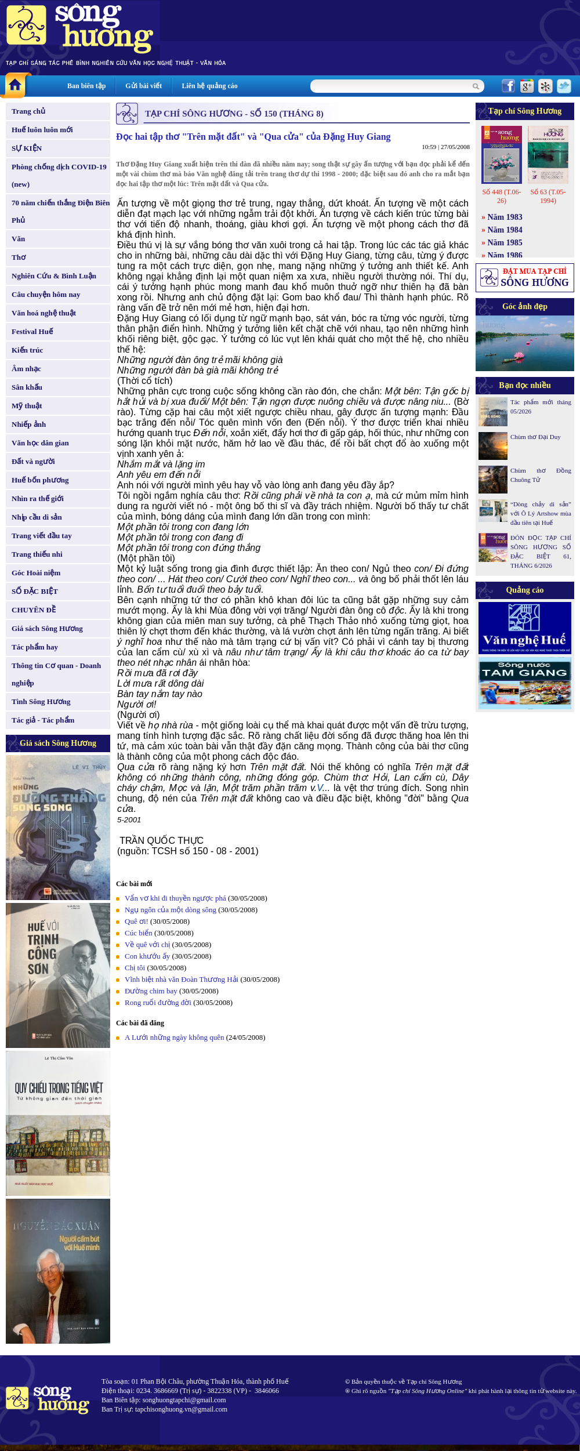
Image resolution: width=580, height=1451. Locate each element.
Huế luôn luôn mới (42, 129)
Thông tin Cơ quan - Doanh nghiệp (56, 674)
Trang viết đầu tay (42, 535)
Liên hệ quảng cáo (209, 86)
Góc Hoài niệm (36, 572)
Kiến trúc (27, 350)
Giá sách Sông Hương (47, 628)
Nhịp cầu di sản (37, 517)
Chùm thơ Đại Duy (535, 436)
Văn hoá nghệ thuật (44, 313)
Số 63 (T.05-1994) (548, 196)
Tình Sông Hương (41, 701)
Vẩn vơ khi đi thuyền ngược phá (175, 898)
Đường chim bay (151, 990)
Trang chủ (28, 111)
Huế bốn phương (40, 480)
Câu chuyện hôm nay (46, 294)
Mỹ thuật (27, 405)
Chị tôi (135, 967)
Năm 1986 (505, 255)
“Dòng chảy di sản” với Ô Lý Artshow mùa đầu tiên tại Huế (540, 513)
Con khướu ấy (147, 956)
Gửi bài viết (143, 86)
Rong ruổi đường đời (158, 1002)
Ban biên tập (86, 86)
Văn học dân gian (40, 442)
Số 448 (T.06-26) (501, 196)
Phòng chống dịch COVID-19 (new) (59, 175)
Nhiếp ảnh (29, 424)
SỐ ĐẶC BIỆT (35, 591)
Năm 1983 (505, 217)
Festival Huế (32, 331)
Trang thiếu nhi (37, 554)
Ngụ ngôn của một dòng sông (170, 909)
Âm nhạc (26, 368)
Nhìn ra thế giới (38, 498)
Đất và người (33, 461)
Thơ (19, 257)
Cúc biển (139, 932)
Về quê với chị (147, 944)
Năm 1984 (505, 230)
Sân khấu (27, 387)
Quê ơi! (136, 921)
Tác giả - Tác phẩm (43, 720)
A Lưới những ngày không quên (174, 1037)
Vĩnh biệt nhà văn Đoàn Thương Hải (181, 979)
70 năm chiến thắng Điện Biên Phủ (61, 211)
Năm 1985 (505, 242)
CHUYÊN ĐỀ (34, 609)
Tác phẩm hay (35, 647)
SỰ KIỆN (27, 148)
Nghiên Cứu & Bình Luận (54, 275)
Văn (18, 238)
